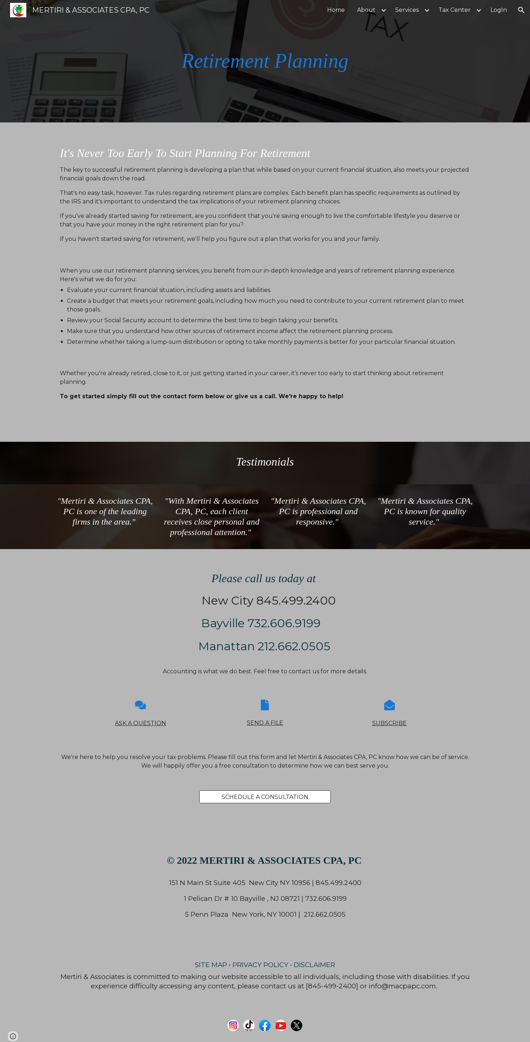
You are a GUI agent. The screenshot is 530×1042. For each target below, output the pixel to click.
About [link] (366, 9)
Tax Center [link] (454, 9)
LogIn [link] (498, 9)
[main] (265, 61)
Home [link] (336, 9)
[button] (521, 10)
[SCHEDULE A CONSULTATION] (265, 797)
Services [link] (407, 9)
